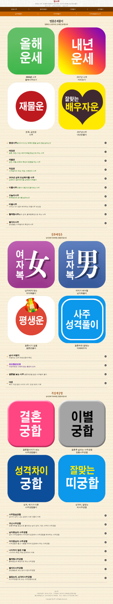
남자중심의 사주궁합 (18, 532)
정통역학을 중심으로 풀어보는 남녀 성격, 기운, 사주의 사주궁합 (32, 526)
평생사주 (14, 9)
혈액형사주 (14, 214)
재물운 (12, 160)
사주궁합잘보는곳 (95, 14)
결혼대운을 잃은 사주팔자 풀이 (35, 374)
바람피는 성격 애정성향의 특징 (20, 358)
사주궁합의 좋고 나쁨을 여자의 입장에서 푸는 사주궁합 (29, 543)
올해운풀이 (43, 9)
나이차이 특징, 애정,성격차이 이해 (21, 552)
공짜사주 (47, 6)
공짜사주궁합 (56, 6)
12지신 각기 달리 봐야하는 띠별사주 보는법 (25, 206)
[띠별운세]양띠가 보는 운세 (51, 4)
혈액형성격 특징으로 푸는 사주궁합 (22, 561)
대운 (11, 382)
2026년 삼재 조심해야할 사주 (21, 177)
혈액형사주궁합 (16, 559)
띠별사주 (13, 204)
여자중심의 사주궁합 (18, 541)
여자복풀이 (57, 14)
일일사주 (65, 6)
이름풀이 (73, 9)
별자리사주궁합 (16, 568)
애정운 (12, 151)
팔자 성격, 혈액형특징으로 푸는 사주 (32, 214)
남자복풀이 (18, 14)
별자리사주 (14, 222)
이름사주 (13, 187)
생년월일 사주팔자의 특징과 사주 (21, 224)
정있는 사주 (38, 4)
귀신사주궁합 (15, 523)
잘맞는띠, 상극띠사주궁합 (20, 577)
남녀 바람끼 (14, 355)
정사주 (56, 1)
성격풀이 (100, 9)
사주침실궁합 (15, 514)
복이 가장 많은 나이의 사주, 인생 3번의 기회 (25, 384)
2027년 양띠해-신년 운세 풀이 (68, 4)
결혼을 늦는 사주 (16, 374)
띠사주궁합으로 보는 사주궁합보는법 (22, 579)
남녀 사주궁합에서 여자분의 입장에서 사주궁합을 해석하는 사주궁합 (34, 535)
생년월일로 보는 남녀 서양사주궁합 (22, 570)
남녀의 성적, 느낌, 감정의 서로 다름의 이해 (24, 517)
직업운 (12, 168)
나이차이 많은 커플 (17, 550)
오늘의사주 (14, 195)
